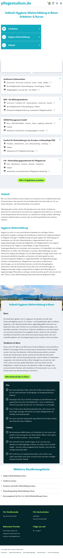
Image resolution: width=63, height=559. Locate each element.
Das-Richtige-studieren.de (10, 530)
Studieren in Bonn (9, 481)
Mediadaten (36, 516)
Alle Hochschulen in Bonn (17, 376)
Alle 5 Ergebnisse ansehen (31, 180)
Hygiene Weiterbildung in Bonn (14, 476)
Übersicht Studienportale (10, 516)
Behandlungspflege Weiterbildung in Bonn (19, 491)
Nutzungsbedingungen (29, 552)
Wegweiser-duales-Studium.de (11, 533)
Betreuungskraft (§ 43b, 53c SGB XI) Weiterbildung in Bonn (25, 496)
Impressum (4, 552)
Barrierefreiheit (41, 552)
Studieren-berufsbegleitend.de (11, 536)
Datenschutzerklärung (15, 552)
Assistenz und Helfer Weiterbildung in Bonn (19, 486)
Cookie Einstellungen (53, 552)
